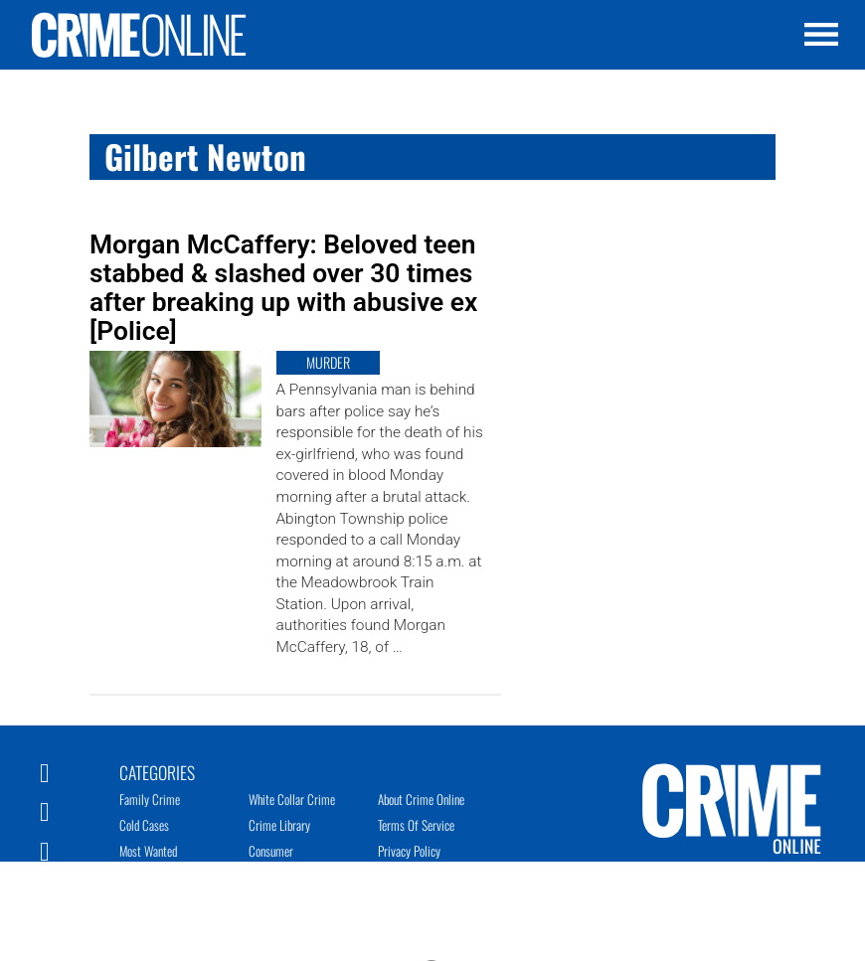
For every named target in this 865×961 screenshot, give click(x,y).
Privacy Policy (409, 851)
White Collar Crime (292, 799)
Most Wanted (148, 851)
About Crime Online (421, 799)
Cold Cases (144, 825)
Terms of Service (416, 825)
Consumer (271, 851)
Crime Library (279, 825)
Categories (157, 771)
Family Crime (149, 799)
